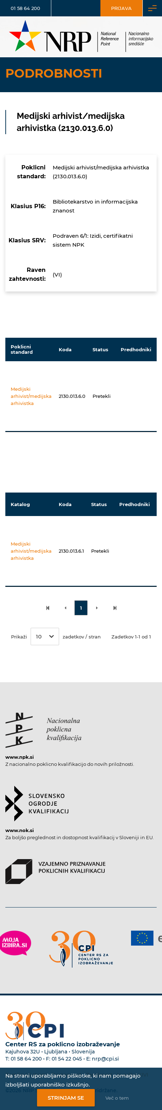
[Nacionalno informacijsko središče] (81, 36)
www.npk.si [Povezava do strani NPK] (19, 757)
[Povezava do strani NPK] (43, 726)
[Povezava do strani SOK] (36, 800)
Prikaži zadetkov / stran (56, 636)
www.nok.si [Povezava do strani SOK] (19, 830)
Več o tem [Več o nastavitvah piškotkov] (117, 1098)
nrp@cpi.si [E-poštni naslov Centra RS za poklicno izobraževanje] (105, 1059)
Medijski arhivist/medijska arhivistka (31, 396)
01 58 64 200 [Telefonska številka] (25, 8)
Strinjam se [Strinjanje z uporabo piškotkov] (66, 1097)
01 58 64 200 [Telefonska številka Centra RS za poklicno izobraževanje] (26, 1059)
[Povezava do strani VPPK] (55, 868)
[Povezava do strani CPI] (81, 949)
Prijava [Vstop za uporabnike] (121, 8)
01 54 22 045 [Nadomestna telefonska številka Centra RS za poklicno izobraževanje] (67, 1059)
